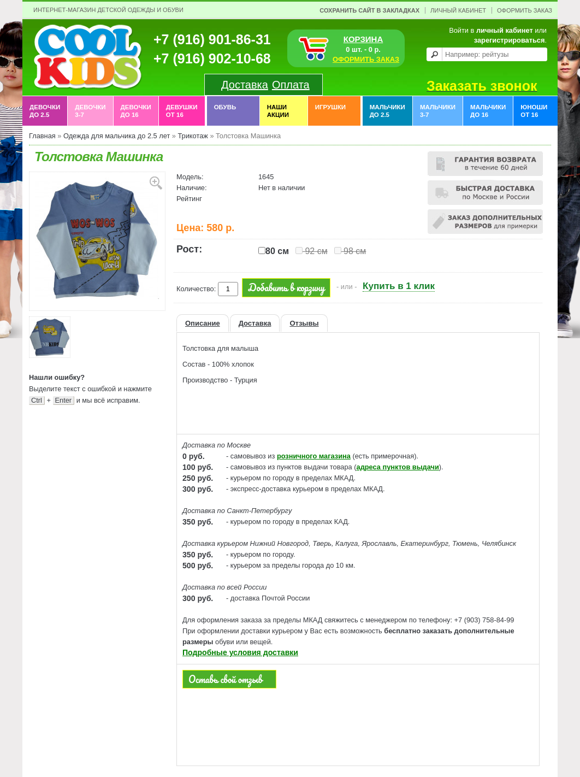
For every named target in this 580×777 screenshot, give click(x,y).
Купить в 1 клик (399, 286)
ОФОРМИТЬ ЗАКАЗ (366, 59)
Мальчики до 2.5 (387, 111)
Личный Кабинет (458, 10)
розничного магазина (314, 456)
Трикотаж (192, 136)
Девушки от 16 (182, 111)
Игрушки (330, 111)
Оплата (291, 85)
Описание (202, 323)
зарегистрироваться (509, 40)
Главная (42, 136)
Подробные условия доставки (240, 652)
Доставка (244, 85)
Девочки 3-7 (90, 111)
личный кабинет (504, 30)
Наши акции (278, 111)
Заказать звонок (482, 85)
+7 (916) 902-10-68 (212, 58)
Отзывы (303, 323)
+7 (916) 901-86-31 (212, 39)
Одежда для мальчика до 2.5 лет (116, 136)
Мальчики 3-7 (437, 111)
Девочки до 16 (136, 111)
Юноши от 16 (533, 111)
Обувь (225, 111)
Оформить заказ (524, 10)
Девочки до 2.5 (44, 111)
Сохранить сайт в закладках (369, 10)
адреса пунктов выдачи (398, 467)
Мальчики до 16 (488, 111)
